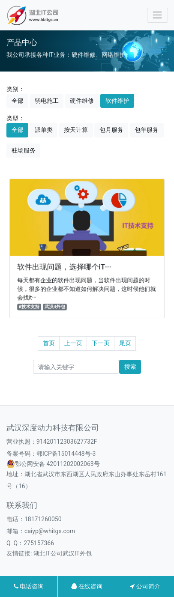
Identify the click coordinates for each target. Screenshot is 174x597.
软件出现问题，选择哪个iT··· (65, 267)
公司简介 (145, 586)
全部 (18, 100)
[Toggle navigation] (157, 15)
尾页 (125, 343)
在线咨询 (86, 586)
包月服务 (111, 129)
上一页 (73, 343)
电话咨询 (29, 586)
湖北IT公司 (48, 553)
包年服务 (147, 129)
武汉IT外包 (77, 553)
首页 (49, 343)
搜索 (130, 366)
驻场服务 (24, 150)
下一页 (101, 343)
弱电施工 (47, 100)
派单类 (44, 129)
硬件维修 (82, 100)
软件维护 (117, 100)
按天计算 (76, 129)
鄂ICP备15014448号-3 (66, 453)
